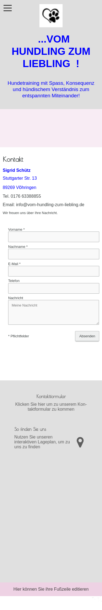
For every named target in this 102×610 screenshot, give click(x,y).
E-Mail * (14, 264)
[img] (51, 13)
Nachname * (18, 247)
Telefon (14, 281)
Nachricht (15, 298)
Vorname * (16, 229)
